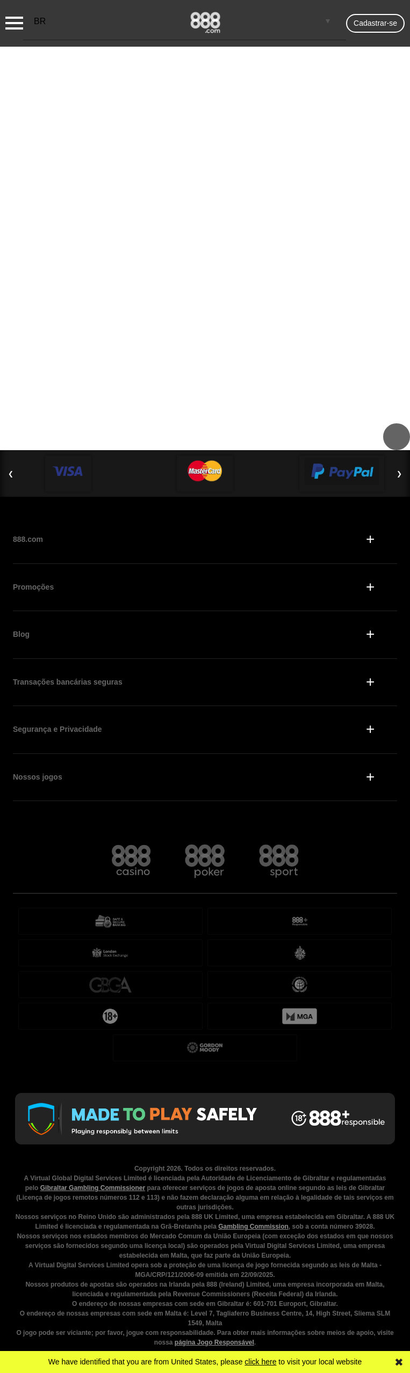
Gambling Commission (253, 1226)
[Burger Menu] (14, 23)
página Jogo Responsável (214, 1342)
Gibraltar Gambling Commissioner (92, 1188)
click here (260, 1361)
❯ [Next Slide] (399, 474)
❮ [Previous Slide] (10, 474)
